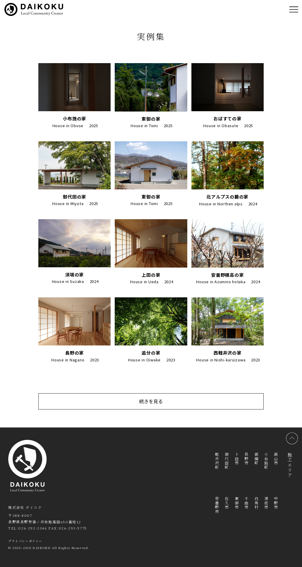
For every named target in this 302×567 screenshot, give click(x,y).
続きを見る (151, 401)
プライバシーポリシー (25, 541)
